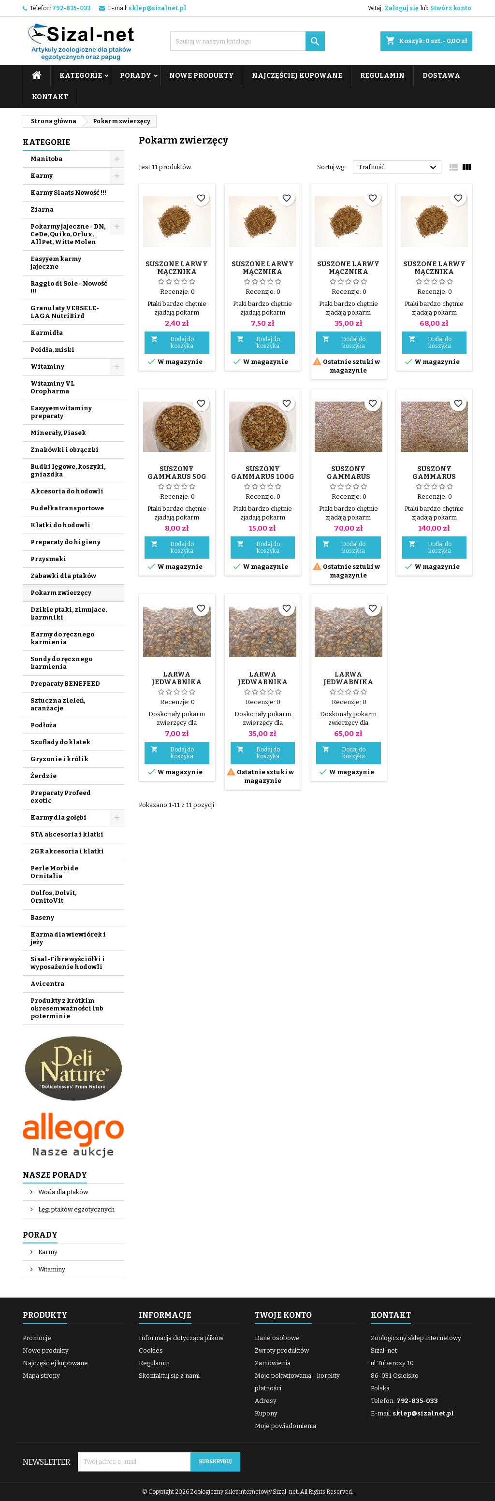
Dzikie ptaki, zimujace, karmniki (68, 613)
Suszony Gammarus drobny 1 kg (434, 477)
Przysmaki (48, 559)
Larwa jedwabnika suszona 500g (262, 682)
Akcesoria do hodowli (66, 491)
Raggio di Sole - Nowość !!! (68, 287)
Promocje (37, 1338)
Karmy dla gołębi (58, 817)
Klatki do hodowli (60, 525)
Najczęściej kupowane (297, 76)
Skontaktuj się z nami (169, 1375)
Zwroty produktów (282, 1350)
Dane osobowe (277, 1338)
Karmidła (46, 332)
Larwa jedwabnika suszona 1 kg (348, 682)
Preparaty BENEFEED (65, 683)
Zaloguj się (402, 8)
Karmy (41, 175)
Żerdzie (43, 775)
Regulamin (382, 76)
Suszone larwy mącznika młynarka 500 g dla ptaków (348, 275)
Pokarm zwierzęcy (60, 592)
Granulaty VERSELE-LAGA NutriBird (64, 311)
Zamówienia (273, 1363)
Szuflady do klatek (60, 742)
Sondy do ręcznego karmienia (61, 662)
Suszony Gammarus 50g (176, 473)
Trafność (398, 167)
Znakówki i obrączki (64, 449)
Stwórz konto (450, 8)
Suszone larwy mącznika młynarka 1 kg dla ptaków (434, 275)
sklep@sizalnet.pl (157, 8)
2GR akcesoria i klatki (67, 851)
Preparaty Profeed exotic (60, 796)
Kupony (266, 1413)
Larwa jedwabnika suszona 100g (176, 682)
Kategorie (80, 76)
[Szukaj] (247, 41)
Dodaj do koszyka (172, 342)
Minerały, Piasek (58, 432)
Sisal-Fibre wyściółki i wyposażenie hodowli (67, 962)
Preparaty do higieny (65, 542)
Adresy (266, 1400)
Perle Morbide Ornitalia (54, 872)
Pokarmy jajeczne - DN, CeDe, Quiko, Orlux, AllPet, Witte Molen (67, 234)
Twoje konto (283, 1315)
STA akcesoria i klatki (66, 834)
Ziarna (42, 209)
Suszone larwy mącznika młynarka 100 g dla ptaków (263, 275)
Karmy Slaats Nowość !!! (68, 192)
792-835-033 (71, 8)
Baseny (42, 917)
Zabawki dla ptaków (63, 575)
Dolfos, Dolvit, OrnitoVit (53, 896)
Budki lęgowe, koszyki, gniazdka (67, 470)
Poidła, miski (52, 349)
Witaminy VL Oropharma (52, 387)
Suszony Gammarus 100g (262, 473)
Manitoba (46, 158)
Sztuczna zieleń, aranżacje (57, 704)
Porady (135, 76)
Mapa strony (41, 1375)
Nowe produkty (201, 76)
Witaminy (47, 366)
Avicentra (47, 983)
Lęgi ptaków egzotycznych (76, 1209)
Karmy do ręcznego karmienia (62, 638)
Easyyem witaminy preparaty (61, 411)
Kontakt (50, 97)
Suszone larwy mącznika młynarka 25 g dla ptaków (177, 275)
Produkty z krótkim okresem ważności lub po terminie (66, 1008)
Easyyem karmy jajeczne (55, 262)
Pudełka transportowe (67, 508)
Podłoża (43, 725)
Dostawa (441, 76)
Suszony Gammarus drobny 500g (348, 477)
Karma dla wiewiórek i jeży (68, 938)
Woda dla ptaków (62, 1192)
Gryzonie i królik (59, 759)
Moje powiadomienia (285, 1425)
